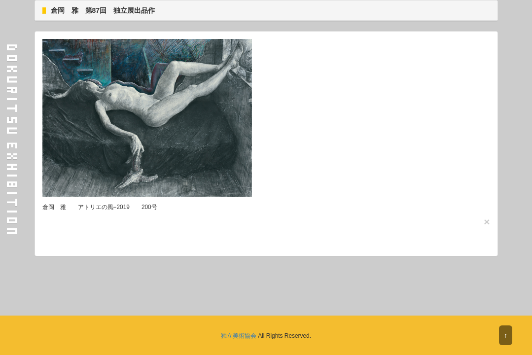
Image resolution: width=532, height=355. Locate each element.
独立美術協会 (238, 335)
